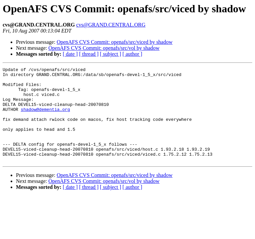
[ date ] (70, 54)
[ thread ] (89, 54)
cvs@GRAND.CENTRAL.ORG (111, 25)
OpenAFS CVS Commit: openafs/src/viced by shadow (115, 42)
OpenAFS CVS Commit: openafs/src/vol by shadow (104, 48)
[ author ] (132, 54)
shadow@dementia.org (45, 118)
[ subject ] (110, 54)
